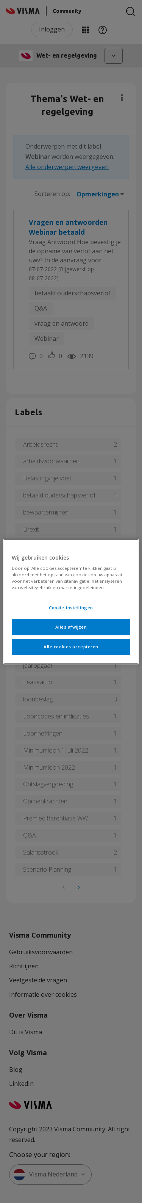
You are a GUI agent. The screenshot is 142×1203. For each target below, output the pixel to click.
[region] (70, 602)
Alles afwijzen (71, 627)
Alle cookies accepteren (71, 646)
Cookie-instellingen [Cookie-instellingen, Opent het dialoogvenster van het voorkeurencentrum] (71, 608)
